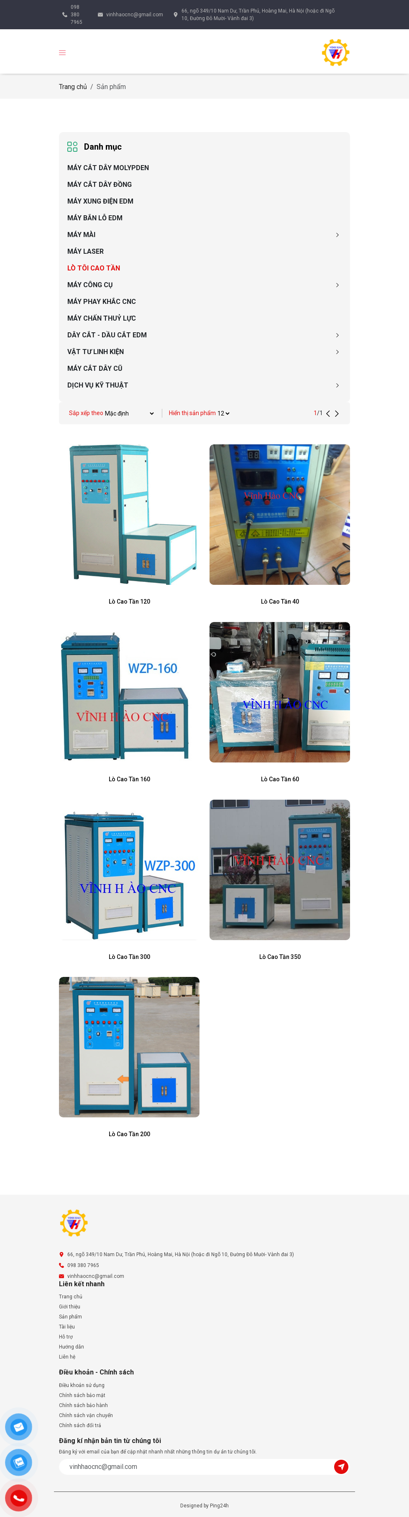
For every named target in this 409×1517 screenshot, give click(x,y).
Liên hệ (67, 1357)
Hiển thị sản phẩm (192, 413)
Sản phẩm (70, 1317)
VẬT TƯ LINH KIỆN (95, 352)
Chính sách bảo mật (82, 1395)
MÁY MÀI (81, 235)
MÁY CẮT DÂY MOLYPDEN (108, 168)
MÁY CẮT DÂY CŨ (95, 368)
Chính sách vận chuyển (86, 1415)
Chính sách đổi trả (80, 1425)
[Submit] (342, 1466)
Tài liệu (67, 1327)
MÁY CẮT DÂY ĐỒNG (99, 185)
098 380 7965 (76, 14)
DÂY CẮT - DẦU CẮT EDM (107, 335)
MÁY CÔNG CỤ (90, 285)
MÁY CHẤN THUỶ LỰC (101, 318)
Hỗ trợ (66, 1337)
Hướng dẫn (71, 1347)
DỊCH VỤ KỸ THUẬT (97, 385)
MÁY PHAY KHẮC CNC (101, 302)
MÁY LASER (85, 251)
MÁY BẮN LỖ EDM (95, 218)
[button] (62, 52)
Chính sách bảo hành (83, 1405)
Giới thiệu (69, 1307)
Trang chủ (73, 87)
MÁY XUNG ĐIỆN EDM (100, 201)
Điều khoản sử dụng (82, 1385)
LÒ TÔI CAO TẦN (93, 268)
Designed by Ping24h (204, 1506)
